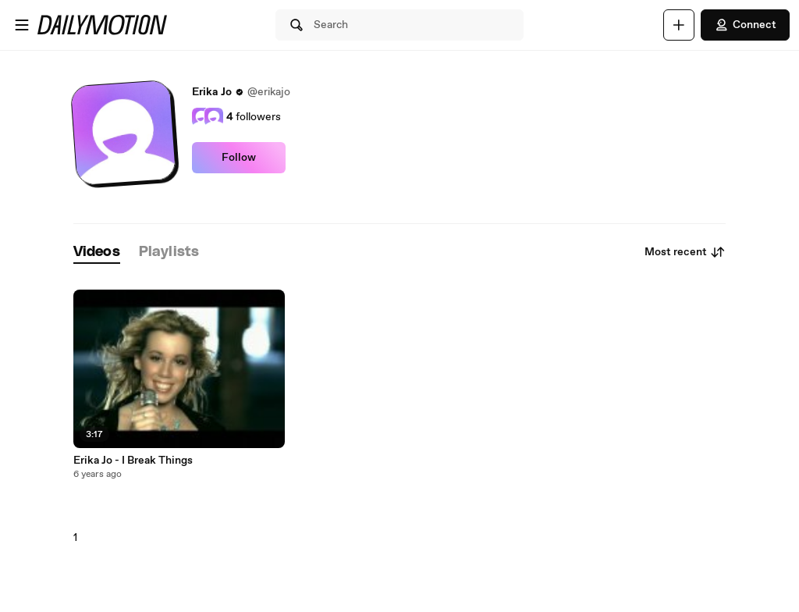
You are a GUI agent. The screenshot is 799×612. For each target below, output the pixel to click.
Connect (745, 25)
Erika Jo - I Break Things (133, 460)
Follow (239, 158)
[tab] (96, 252)
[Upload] (678, 25)
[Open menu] (21, 25)
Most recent (685, 252)
